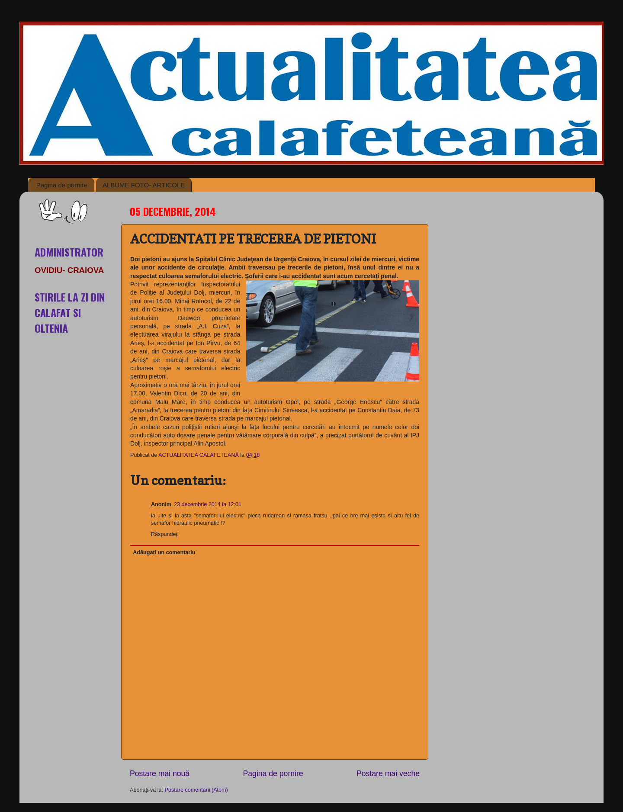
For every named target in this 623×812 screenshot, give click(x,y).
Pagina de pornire (61, 185)
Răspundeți (165, 534)
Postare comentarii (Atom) (196, 790)
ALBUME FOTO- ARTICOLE (144, 185)
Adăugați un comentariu (164, 552)
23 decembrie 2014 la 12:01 (207, 504)
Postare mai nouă (159, 773)
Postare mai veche (388, 773)
